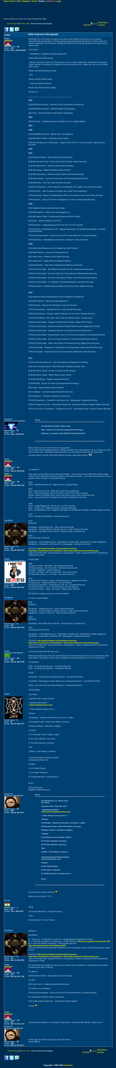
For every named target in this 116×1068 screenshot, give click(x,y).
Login (58, 1)
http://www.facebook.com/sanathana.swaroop (57, 549)
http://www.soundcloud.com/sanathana (45, 551)
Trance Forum (9, 1)
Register (26, 1)
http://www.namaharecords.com (56, 812)
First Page (86, 25)
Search (34, 1)
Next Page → (103, 22)
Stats (19, 1)
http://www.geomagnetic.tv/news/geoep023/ (47, 946)
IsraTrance (67, 1065)
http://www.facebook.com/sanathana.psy (81, 551)
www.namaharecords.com (40, 705)
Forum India (25, 23)
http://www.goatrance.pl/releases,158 (94, 941)
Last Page (101, 25)
